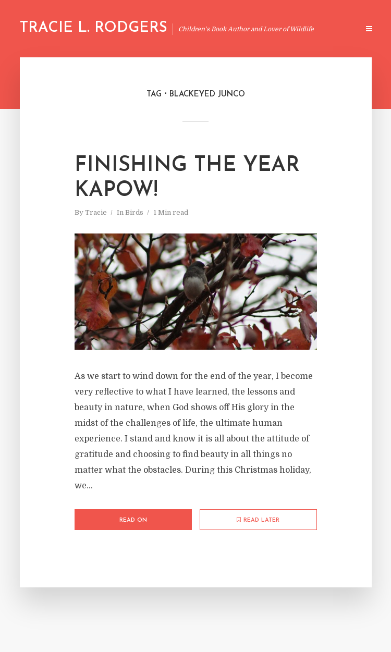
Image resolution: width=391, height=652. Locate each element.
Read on (133, 520)
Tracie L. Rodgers (93, 28)
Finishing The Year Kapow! (187, 178)
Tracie (96, 212)
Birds (134, 212)
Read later (258, 520)
